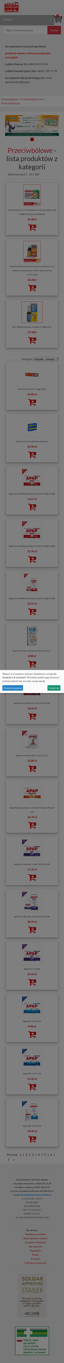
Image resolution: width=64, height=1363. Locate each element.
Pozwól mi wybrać (12, 688)
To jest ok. (53, 688)
